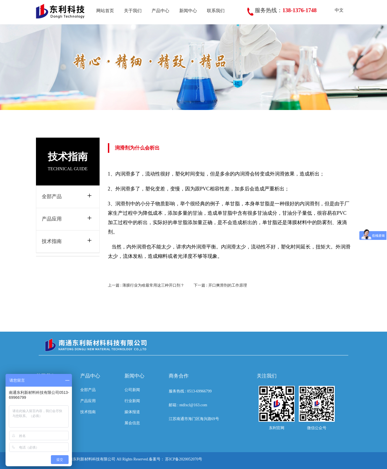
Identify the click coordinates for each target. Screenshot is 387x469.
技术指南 (52, 241)
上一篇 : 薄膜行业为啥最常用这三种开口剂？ (146, 285)
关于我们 (133, 10)
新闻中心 (188, 10)
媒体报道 (132, 412)
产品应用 (52, 219)
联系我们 (216, 10)
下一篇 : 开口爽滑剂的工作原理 (220, 285)
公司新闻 (132, 390)
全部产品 (52, 196)
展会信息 (132, 423)
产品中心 (160, 10)
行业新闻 (132, 401)
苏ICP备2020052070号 (183, 459)
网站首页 (105, 10)
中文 (335, 10)
